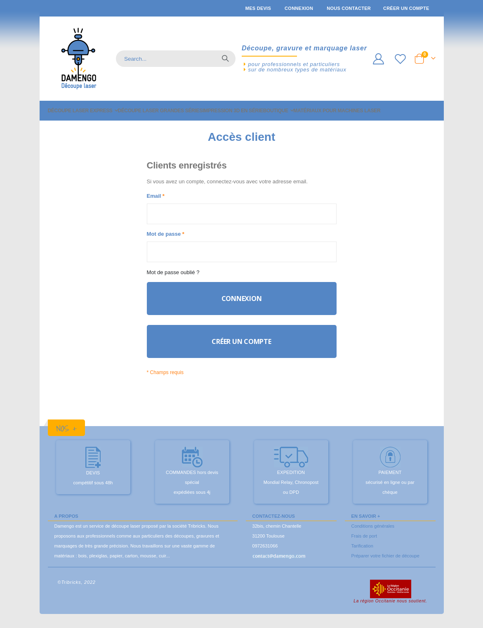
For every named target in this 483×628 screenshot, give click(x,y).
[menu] (242, 111)
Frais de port (364, 542)
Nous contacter (349, 8)
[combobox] (176, 58)
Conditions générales (373, 533)
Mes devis (258, 8)
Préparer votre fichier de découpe (385, 562)
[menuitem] (83, 111)
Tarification (362, 552)
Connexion (299, 8)
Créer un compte (406, 8)
